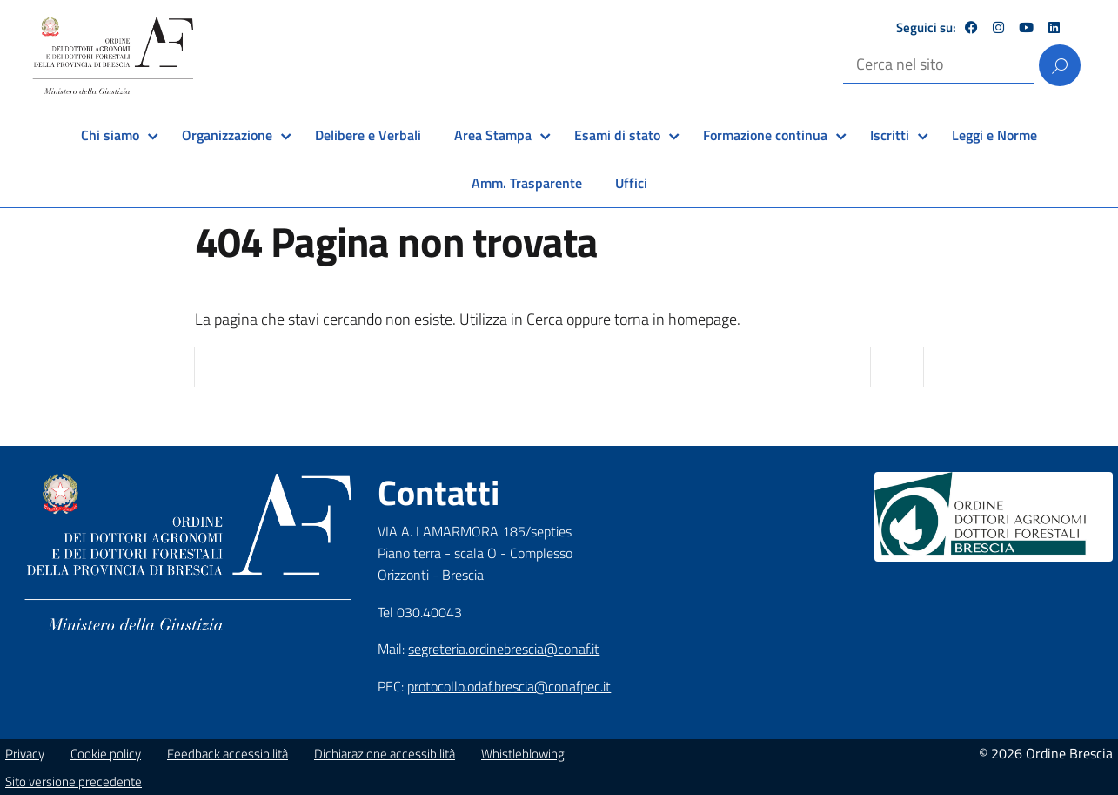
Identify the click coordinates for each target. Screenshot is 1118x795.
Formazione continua (765, 135)
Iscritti (889, 135)
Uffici (631, 182)
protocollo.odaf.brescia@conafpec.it (509, 686)
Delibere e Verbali (368, 135)
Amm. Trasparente (527, 182)
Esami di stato (617, 135)
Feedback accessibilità (227, 754)
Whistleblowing (523, 754)
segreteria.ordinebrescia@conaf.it (503, 648)
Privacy (24, 754)
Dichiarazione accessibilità (384, 754)
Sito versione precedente (73, 781)
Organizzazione (227, 135)
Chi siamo (110, 135)
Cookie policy (105, 754)
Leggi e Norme (994, 135)
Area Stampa (493, 135)
